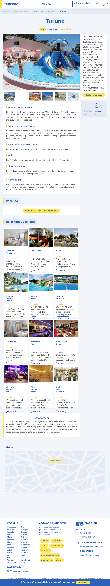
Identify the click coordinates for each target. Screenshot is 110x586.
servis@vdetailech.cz (89, 555)
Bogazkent (11, 562)
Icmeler (24, 547)
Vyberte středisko (82, 4)
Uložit (9, 37)
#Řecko (45, 540)
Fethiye (24, 537)
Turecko (6, 12)
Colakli (24, 534)
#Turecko (58, 540)
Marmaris (99, 113)
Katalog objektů (20, 12)
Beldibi (10, 549)
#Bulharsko (47, 566)
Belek (9, 552)
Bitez (9, 557)
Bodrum (10, 560)
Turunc (63, 12)
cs (97, 3)
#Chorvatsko (48, 550)
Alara (9, 542)
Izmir (23, 557)
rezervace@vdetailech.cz (91, 546)
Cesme (24, 532)
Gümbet (24, 542)
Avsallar (10, 547)
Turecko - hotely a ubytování (44, 12)
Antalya (10, 544)
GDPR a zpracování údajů (18, 571)
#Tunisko (46, 556)
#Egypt (45, 571)
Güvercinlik (26, 544)
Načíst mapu (55, 466)
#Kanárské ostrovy (50, 561)
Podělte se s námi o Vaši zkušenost (41, 210)
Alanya (10, 534)
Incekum (24, 549)
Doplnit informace (93, 96)
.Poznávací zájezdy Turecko (12, 529)
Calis (23, 527)
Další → (24, 562)
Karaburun (25, 560)
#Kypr (44, 545)
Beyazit (10, 555)
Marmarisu (71, 112)
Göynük (24, 539)
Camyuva (25, 529)
